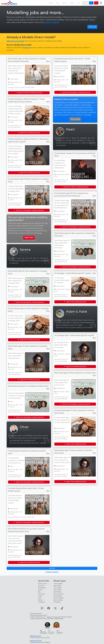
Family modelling (58, 596)
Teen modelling (57, 587)
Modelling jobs (42, 587)
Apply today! (29, 238)
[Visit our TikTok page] (62, 608)
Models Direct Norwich (36, 640)
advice (72, 3)
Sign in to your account (15, 41)
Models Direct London (35, 636)
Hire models (41, 585)
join (96, 3)
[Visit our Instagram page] (42, 608)
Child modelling (57, 589)
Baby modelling (57, 592)
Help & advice (41, 594)
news (57, 3)
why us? (65, 3)
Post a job (92, 27)
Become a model (42, 583)
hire (91, 3)
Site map (40, 600)
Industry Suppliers (52, 22)
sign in (85, 3)
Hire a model (75, 119)
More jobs (52, 568)
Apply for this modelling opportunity (29, 133)
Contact (40, 596)
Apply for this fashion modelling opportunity (29, 93)
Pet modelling (57, 602)
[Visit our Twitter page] (55, 608)
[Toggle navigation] (101, 3)
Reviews (40, 589)
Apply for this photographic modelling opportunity (29, 210)
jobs (78, 3)
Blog (39, 592)
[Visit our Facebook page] (48, 608)
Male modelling (57, 585)
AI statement (41, 602)
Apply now (26, 47)
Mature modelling (58, 600)
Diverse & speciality (59, 594)
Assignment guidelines (52, 572)
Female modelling (58, 583)
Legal (39, 598)
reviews (51, 3)
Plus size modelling (58, 598)
